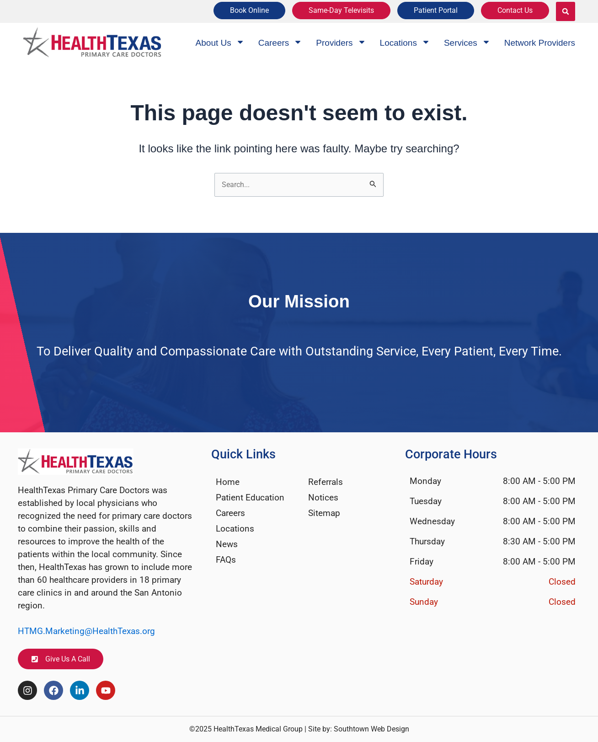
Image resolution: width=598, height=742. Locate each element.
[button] (565, 11)
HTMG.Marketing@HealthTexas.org (86, 630)
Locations (405, 42)
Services (467, 42)
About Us (220, 42)
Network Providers (539, 43)
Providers (341, 42)
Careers (280, 42)
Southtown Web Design (371, 729)
